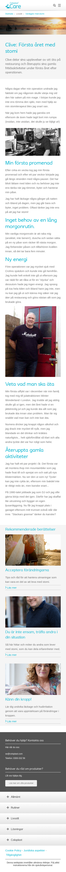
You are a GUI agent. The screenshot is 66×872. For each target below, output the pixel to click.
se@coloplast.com (14, 754)
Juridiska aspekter (34, 850)
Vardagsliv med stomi (34, 14)
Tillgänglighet (13, 854)
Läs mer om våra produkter (21, 783)
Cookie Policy (13, 850)
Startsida (9, 14)
